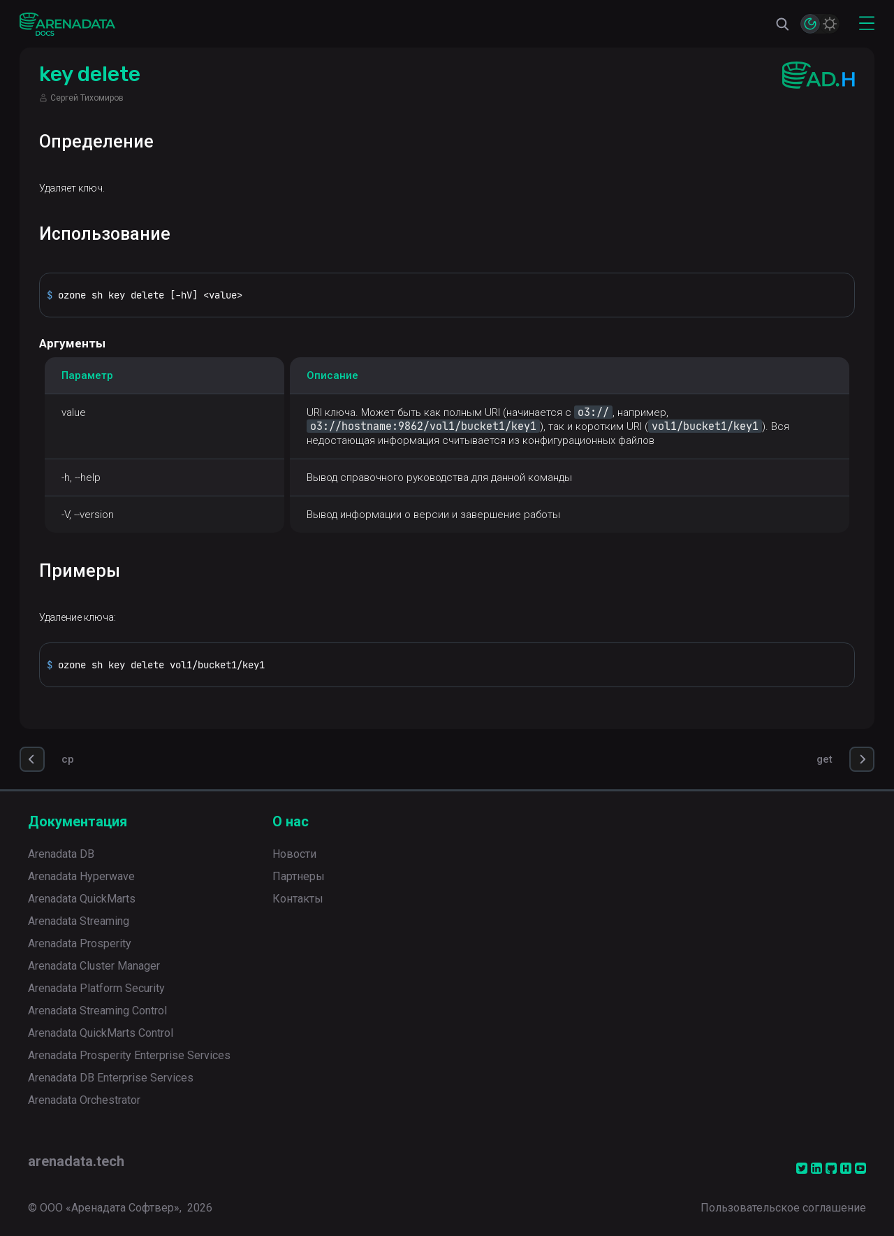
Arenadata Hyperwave (81, 876)
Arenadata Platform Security (96, 988)
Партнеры (298, 876)
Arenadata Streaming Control (97, 1010)
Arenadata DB (61, 854)
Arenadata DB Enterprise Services (110, 1077)
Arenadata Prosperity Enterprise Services (129, 1055)
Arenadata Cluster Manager (94, 965)
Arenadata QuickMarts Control (100, 1033)
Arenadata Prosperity (79, 943)
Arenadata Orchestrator (84, 1100)
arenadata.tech (76, 1161)
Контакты (297, 898)
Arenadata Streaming (78, 921)
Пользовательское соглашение (783, 1207)
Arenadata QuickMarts (81, 898)
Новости (294, 854)
